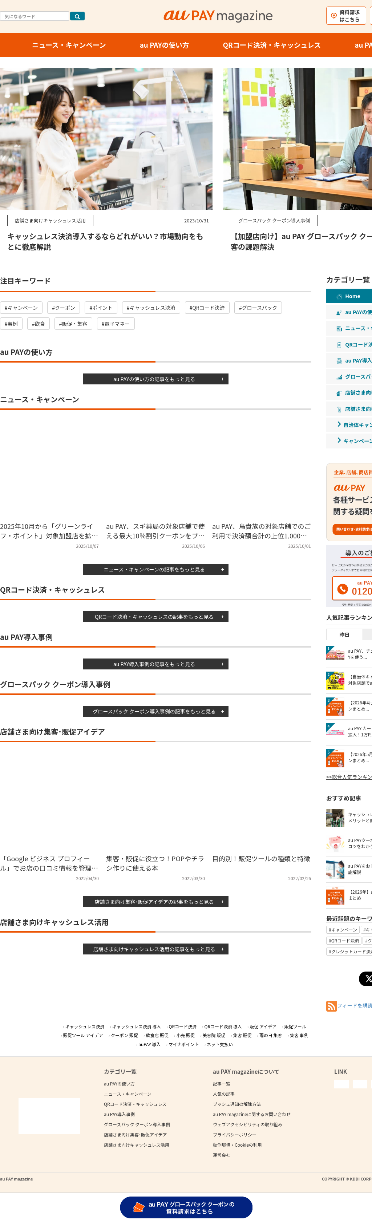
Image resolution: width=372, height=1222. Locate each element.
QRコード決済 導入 (223, 1026)
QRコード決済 (183, 1026)
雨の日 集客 (270, 1035)
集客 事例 (299, 1035)
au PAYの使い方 (119, 1083)
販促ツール (295, 1026)
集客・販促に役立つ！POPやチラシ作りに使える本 (155, 863)
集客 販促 (242, 1035)
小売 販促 (185, 1035)
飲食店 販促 (157, 1035)
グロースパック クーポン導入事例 (137, 1124)
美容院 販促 (214, 1035)
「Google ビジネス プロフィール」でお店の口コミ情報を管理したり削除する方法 (49, 868)
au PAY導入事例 (119, 1114)
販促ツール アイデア (83, 1035)
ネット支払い (220, 1044)
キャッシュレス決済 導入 (136, 1026)
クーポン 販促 (124, 1035)
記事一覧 (221, 1083)
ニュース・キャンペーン (127, 1094)
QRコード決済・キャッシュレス (135, 1104)
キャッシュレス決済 (84, 1026)
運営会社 (221, 1155)
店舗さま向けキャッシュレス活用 (136, 1145)
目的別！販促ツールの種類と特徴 (261, 858)
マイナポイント (184, 1044)
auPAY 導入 (149, 1044)
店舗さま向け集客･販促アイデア (135, 1134)
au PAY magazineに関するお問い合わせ (252, 1114)
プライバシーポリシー (234, 1134)
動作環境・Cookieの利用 (237, 1145)
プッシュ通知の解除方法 (237, 1104)
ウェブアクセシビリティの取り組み (247, 1124)
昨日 (344, 634)
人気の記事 (224, 1094)
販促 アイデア (263, 1026)
